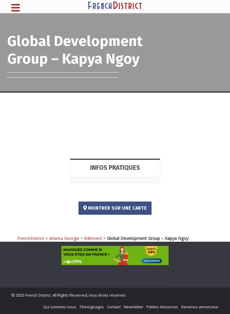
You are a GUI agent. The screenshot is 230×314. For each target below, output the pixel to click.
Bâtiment (93, 238)
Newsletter (133, 307)
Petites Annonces (162, 307)
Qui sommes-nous (59, 307)
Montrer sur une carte (115, 208)
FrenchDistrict (30, 238)
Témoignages (91, 307)
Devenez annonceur (200, 307)
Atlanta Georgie (64, 238)
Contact (114, 307)
